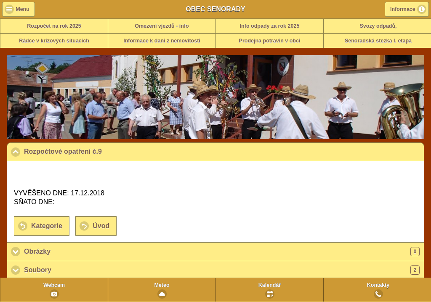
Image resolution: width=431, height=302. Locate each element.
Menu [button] (22, 9)
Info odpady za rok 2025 (270, 26)
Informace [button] (402, 9)
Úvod (101, 225)
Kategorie (46, 225)
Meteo (161, 285)
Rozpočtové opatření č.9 (104, 151)
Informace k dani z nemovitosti (161, 41)
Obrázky (222, 251)
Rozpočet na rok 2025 (54, 26)
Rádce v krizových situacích (54, 41)
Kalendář (269, 285)
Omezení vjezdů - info (162, 26)
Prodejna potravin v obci (270, 41)
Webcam (54, 285)
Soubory (222, 270)
